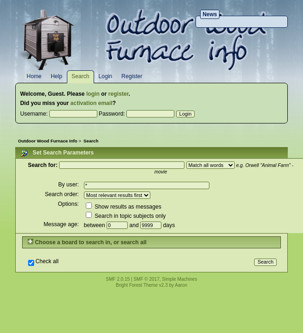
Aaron (181, 285)
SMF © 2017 (146, 279)
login (93, 94)
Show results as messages (123, 207)
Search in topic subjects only (126, 216)
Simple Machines (179, 279)
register (118, 94)
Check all (47, 262)
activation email (92, 103)
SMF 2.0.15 (118, 279)
